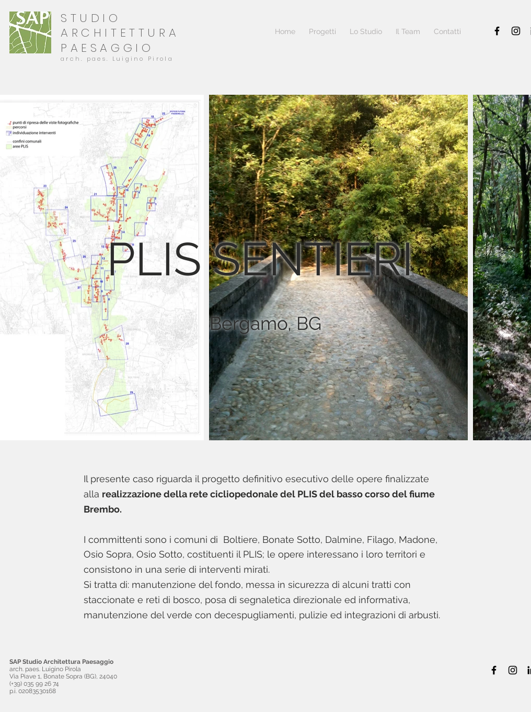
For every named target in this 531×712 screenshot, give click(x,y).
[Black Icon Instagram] (516, 31)
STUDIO (91, 18)
